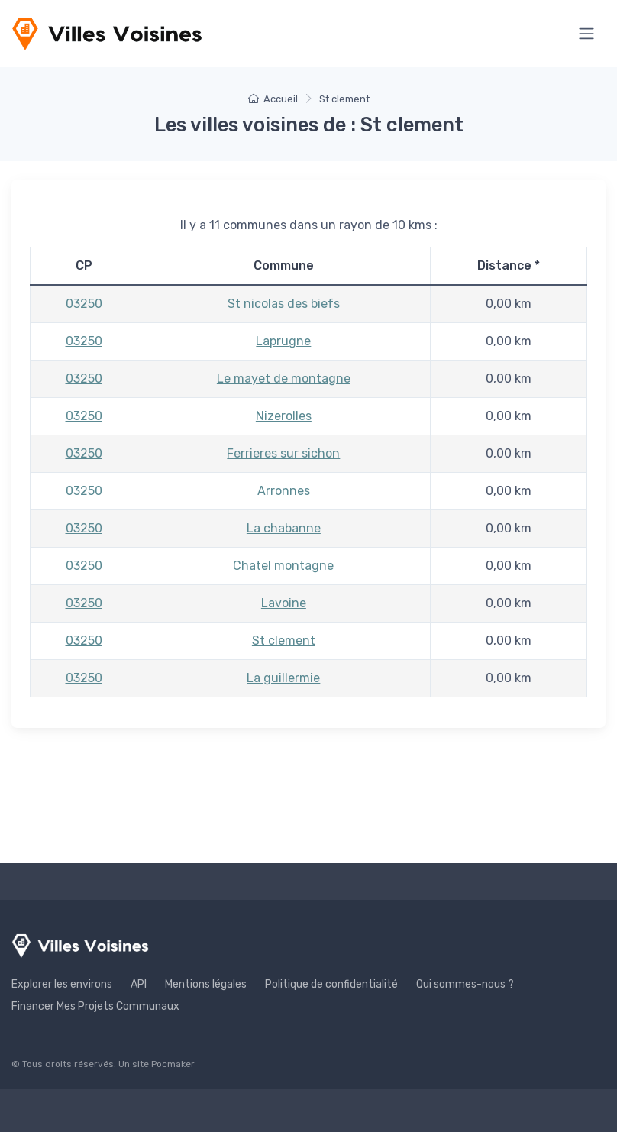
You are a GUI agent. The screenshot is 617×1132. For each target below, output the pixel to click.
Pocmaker (173, 1064)
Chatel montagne (283, 565)
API (139, 984)
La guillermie (283, 678)
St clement (283, 640)
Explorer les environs (61, 984)
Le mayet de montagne (283, 378)
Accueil (273, 99)
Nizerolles (284, 416)
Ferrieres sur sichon (283, 453)
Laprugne (283, 341)
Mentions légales (206, 984)
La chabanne (284, 528)
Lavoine (283, 603)
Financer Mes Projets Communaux (95, 1006)
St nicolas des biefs (284, 303)
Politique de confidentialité (331, 984)
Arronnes (283, 491)
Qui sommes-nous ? (465, 984)
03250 (84, 303)
